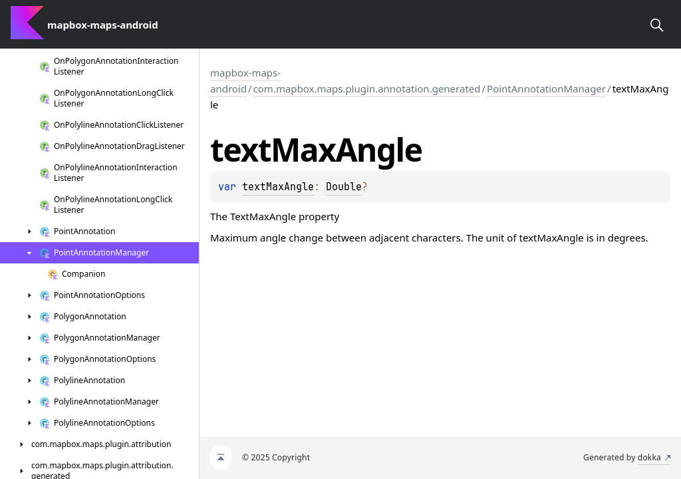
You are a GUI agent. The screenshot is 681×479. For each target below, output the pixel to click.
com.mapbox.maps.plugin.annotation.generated (367, 88)
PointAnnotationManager (546, 88)
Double (344, 187)
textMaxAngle (278, 187)
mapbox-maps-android (245, 80)
